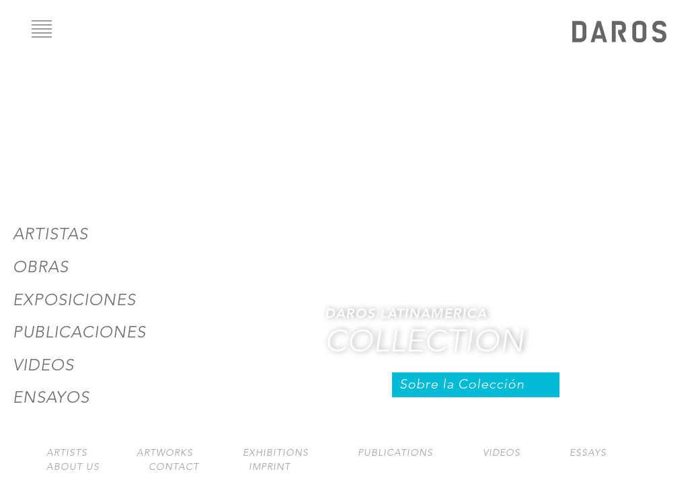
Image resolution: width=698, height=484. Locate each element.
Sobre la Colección (462, 384)
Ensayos (51, 397)
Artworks (165, 452)
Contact (174, 467)
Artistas (50, 234)
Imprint (269, 467)
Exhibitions (276, 452)
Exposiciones (74, 300)
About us (73, 467)
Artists (66, 452)
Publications (395, 452)
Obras (41, 267)
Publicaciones (79, 332)
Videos (43, 365)
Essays (588, 452)
